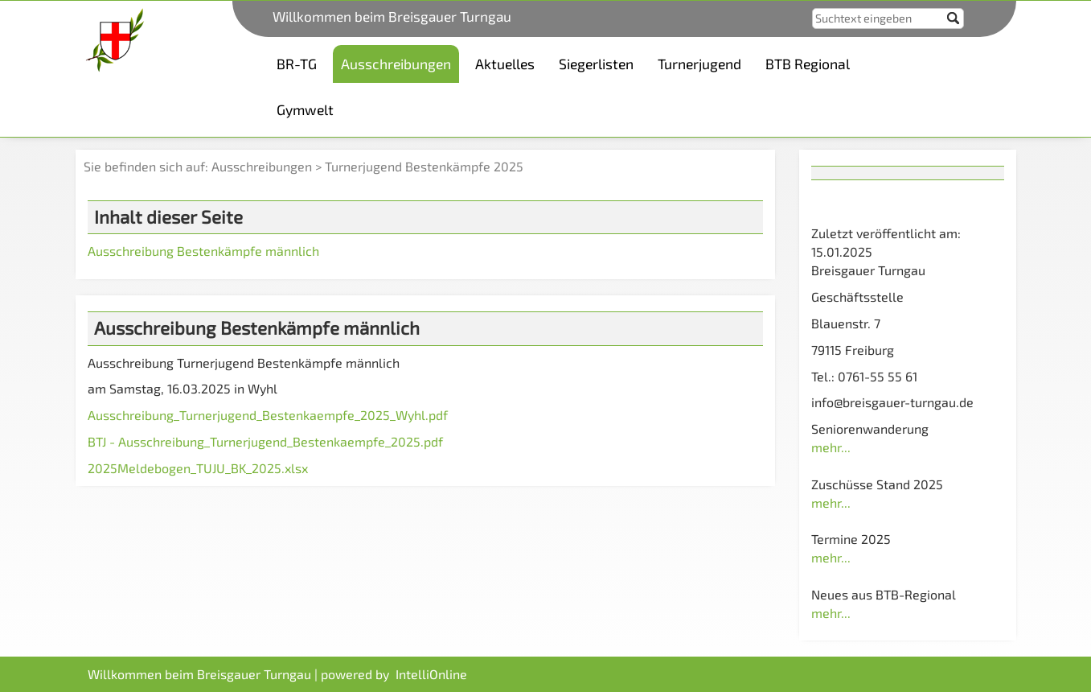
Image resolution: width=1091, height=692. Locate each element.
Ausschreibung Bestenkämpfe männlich (203, 250)
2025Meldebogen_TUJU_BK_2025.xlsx (198, 468)
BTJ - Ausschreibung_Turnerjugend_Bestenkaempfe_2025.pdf (265, 441)
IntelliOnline (431, 674)
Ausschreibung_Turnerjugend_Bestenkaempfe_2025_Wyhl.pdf (268, 414)
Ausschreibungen (261, 166)
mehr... (831, 447)
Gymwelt (305, 109)
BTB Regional (807, 63)
